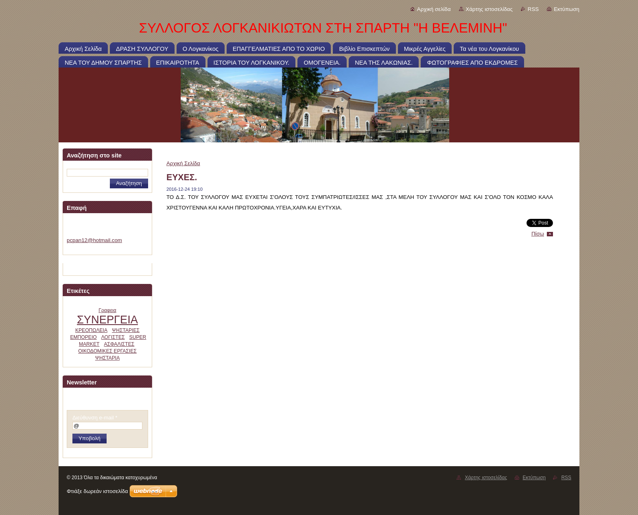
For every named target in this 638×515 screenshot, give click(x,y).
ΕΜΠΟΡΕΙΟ (83, 337)
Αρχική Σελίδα (183, 163)
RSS (533, 9)
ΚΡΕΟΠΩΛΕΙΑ (91, 330)
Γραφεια (107, 310)
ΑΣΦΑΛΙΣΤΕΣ (119, 344)
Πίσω (537, 234)
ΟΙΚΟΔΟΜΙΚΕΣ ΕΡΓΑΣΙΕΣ (107, 351)
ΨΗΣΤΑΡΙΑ (107, 358)
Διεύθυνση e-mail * (94, 418)
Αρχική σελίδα (434, 9)
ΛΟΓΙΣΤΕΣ (113, 337)
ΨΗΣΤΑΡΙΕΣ (126, 330)
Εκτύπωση (566, 9)
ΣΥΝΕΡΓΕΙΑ (107, 319)
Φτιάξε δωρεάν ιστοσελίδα (97, 491)
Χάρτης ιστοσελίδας (489, 9)
